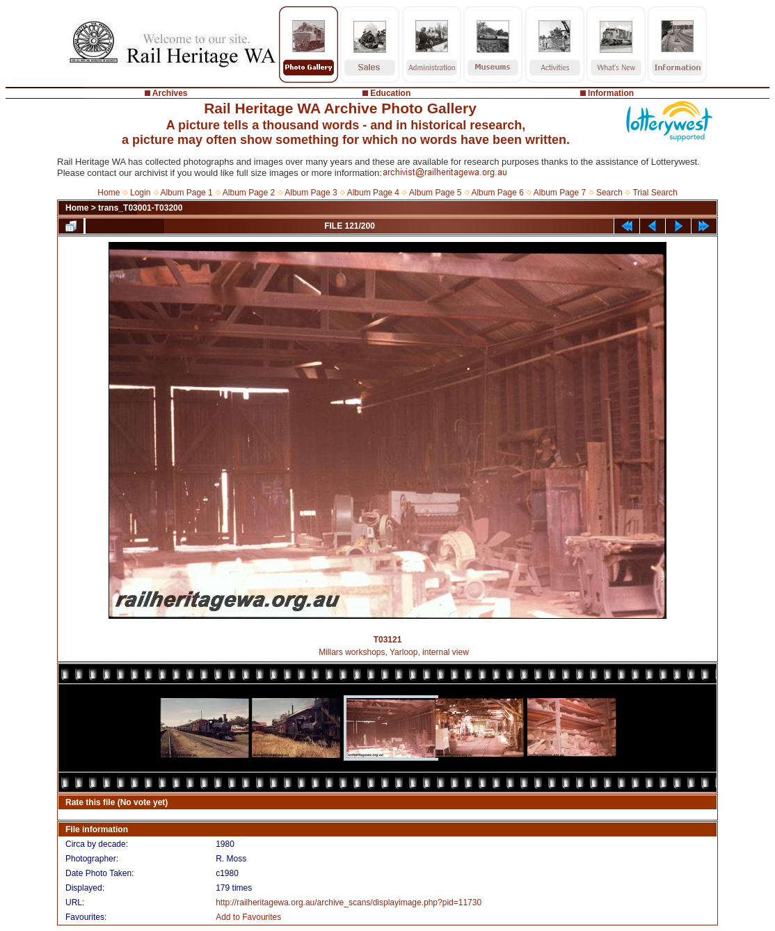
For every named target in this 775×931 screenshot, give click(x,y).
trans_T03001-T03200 (140, 208)
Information (611, 93)
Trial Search (654, 192)
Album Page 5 (435, 192)
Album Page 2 (249, 192)
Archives (170, 93)
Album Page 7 (560, 192)
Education (390, 93)
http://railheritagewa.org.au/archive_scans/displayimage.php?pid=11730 (348, 902)
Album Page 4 (373, 192)
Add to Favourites (248, 917)
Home (108, 192)
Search (609, 192)
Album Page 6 (497, 192)
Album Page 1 (186, 192)
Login (140, 192)
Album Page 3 (311, 192)
